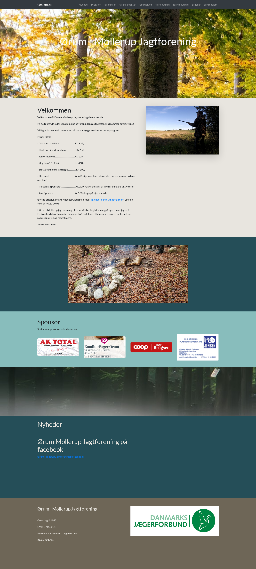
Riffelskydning (181, 4)
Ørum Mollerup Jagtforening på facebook (60, 456)
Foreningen (110, 4)
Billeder (196, 4)
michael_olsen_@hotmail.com (107, 199)
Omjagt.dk (45, 5)
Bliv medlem (210, 4)
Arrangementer (127, 4)
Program (96, 4)
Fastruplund (145, 4)
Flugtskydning (162, 4)
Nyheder (83, 4)
